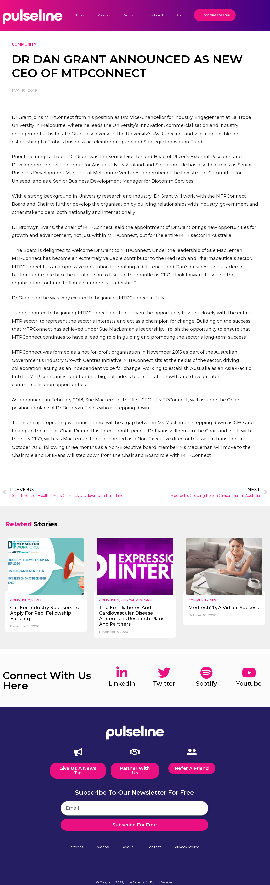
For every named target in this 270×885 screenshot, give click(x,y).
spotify (206, 683)
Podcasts (104, 15)
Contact (154, 846)
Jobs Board (155, 15)
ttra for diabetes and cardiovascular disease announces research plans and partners (131, 616)
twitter (164, 683)
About (181, 15)
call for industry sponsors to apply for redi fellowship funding (44, 613)
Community (24, 44)
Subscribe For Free (214, 15)
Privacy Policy (186, 846)
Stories (79, 15)
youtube (249, 683)
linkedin (121, 683)
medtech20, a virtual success (223, 607)
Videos (128, 15)
